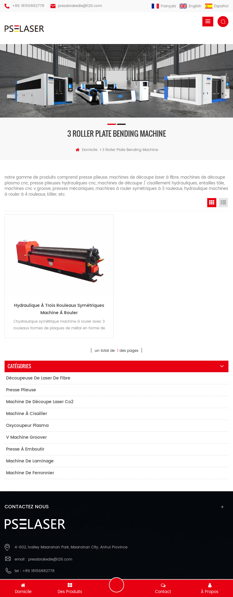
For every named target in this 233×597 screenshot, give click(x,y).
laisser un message (116, 584)
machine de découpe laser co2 (39, 401)
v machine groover (26, 437)
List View (223, 202)
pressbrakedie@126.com (80, 6)
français (164, 6)
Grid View (211, 202)
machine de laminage (30, 461)
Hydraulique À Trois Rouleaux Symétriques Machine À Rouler (59, 309)
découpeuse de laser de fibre (38, 378)
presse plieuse (21, 389)
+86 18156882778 (28, 6)
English (190, 6)
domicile (86, 150)
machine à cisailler (26, 413)
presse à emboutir (25, 449)
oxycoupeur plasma (27, 425)
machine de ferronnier (30, 472)
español (216, 6)
